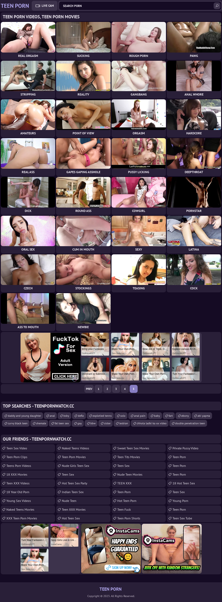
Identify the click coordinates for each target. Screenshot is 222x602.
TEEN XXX (124, 483)
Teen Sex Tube (182, 518)
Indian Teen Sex (73, 492)
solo (122, 416)
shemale (41, 423)
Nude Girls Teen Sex (75, 466)
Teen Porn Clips (16, 457)
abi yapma (203, 416)
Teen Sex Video (16, 448)
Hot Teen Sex (71, 518)
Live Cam (48, 6)
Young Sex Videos (18, 501)
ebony (185, 416)
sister (107, 423)
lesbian (123, 423)
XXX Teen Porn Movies (21, 518)
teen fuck (124, 509)
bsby (66, 416)
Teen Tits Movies (128, 457)
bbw (93, 423)
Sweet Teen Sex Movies (133, 448)
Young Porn (180, 501)
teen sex (123, 466)
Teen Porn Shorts (128, 518)
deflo (81, 416)
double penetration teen (190, 423)
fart (171, 416)
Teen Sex (68, 474)
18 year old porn (17, 492)
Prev (89, 389)
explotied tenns (102, 416)
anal (52, 416)
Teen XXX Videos (18, 483)
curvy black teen (18, 423)
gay (79, 423)
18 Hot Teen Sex (184, 483)
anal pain (139, 416)
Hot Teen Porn (126, 501)
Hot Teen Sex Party (74, 483)
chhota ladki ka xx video (152, 423)
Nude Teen (69, 501)
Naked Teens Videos (75, 448)
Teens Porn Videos (18, 466)
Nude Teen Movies (129, 474)
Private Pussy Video (185, 448)
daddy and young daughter (24, 416)
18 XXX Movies (16, 474)
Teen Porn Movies (74, 457)
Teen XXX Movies (74, 509)
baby (157, 416)
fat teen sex (62, 423)
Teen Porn (124, 492)
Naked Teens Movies (20, 509)
